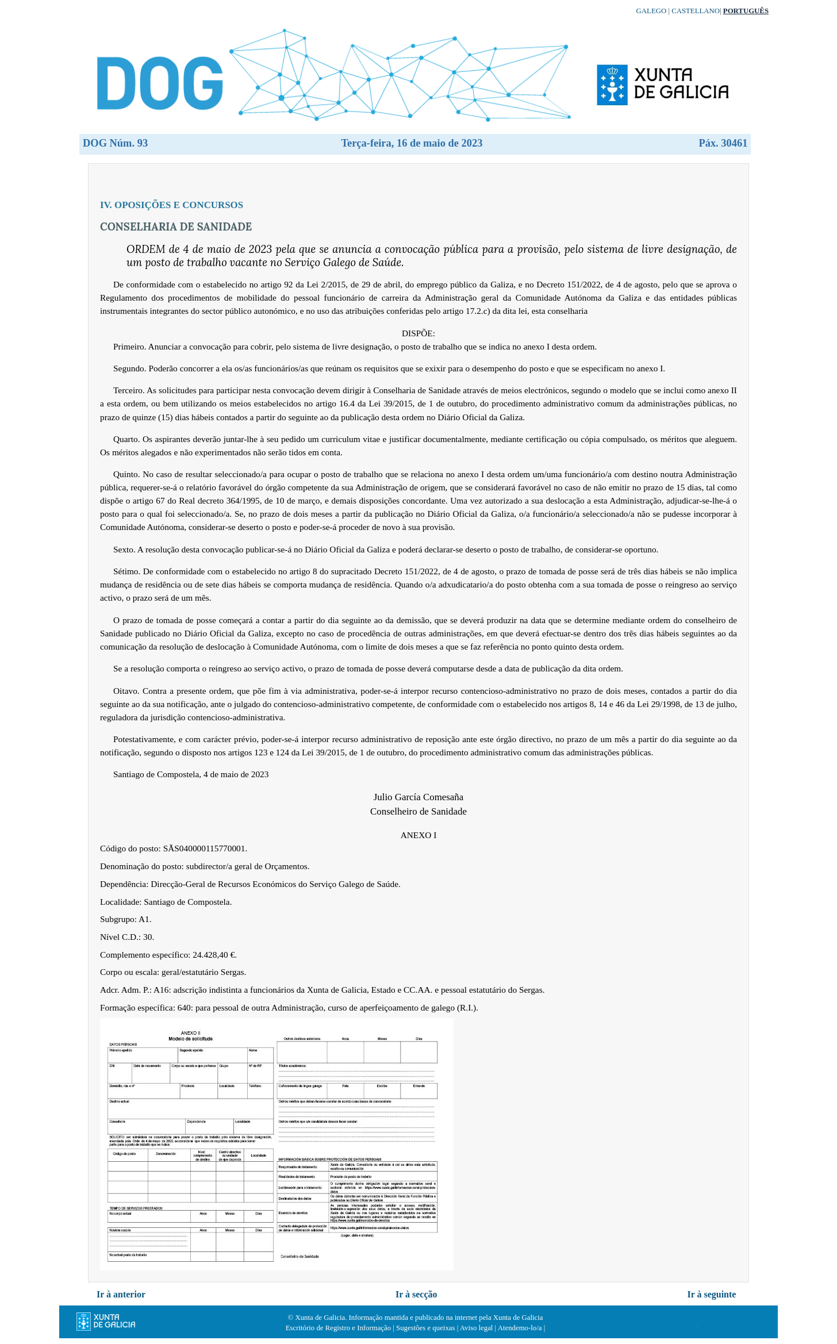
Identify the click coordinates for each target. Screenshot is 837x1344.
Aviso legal (476, 1328)
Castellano (695, 11)
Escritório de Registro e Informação (338, 1328)
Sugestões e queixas (425, 1328)
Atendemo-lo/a (520, 1328)
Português (746, 11)
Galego (651, 11)
